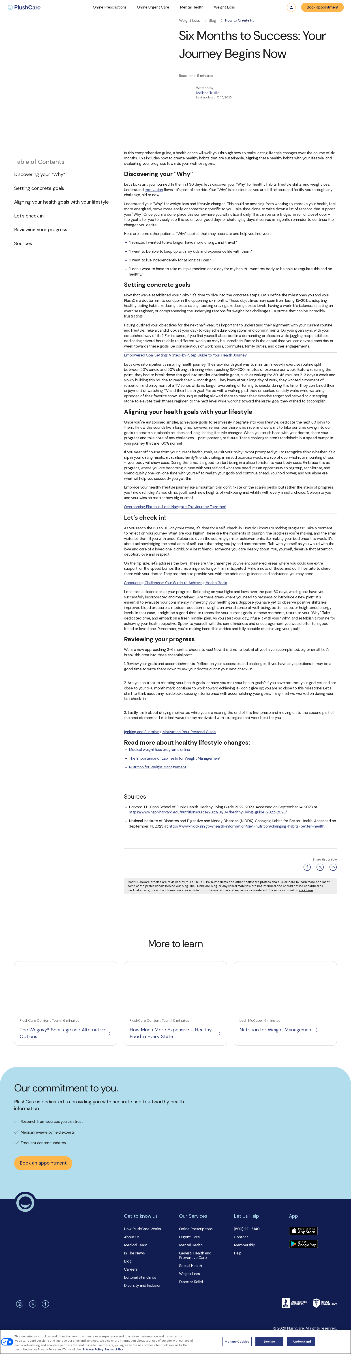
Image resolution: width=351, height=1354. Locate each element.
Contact (241, 1236)
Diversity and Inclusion (142, 1285)
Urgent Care (189, 1236)
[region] (175, 1342)
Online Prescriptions (196, 1228)
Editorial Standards (140, 1277)
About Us (131, 1236)
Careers (131, 1269)
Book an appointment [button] (43, 1163)
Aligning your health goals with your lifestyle (61, 202)
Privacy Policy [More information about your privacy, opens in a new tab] (93, 1349)
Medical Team (135, 1245)
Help (238, 1253)
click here (306, 890)
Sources (23, 243)
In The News (134, 1253)
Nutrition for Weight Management (279, 1030)
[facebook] (44, 1304)
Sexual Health (190, 1265)
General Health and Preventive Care (195, 1255)
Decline (269, 1341)
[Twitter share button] (319, 867)
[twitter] (31, 1304)
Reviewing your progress (40, 229)
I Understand (301, 1341)
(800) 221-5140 (247, 1228)
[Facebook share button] (306, 867)
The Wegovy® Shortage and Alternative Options (65, 1033)
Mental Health (191, 1245)
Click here (287, 882)
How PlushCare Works (142, 1228)
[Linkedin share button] (332, 867)
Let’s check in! (29, 216)
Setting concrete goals (39, 188)
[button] (109, 7)
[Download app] (303, 1231)
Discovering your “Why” (39, 174)
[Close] (344, 1341)
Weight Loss (193, 20)
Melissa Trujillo (208, 92)
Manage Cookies (237, 1341)
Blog (216, 20)
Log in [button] (291, 7)
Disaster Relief (191, 1281)
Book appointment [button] (322, 7)
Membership (244, 1245)
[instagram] (19, 1304)
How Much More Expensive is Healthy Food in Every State (175, 1033)
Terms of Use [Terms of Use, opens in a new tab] (114, 1349)
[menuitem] (24, 7)
